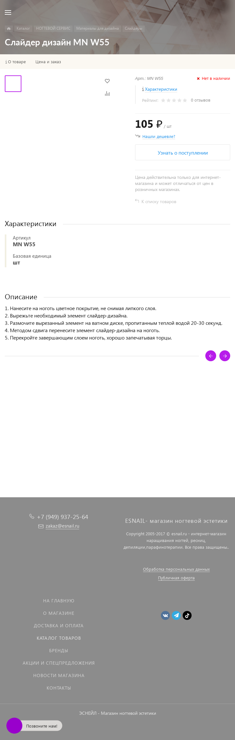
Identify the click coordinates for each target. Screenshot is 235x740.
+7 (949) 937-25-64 (62, 517)
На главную (58, 601)
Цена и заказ (48, 61)
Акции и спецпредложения (59, 663)
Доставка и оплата (59, 625)
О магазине (58, 613)
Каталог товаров (59, 638)
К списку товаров (158, 201)
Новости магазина (59, 675)
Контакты (59, 688)
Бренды (58, 650)
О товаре (17, 61)
